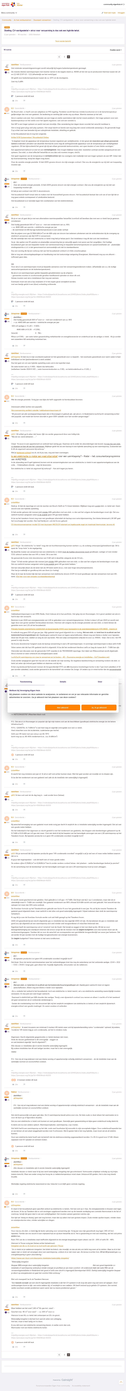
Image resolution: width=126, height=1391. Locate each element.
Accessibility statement (81, 1386)
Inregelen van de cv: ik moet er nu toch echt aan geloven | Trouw (37, 1246)
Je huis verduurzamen (22, 20)
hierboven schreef (24, 453)
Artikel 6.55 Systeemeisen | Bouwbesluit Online (30, 137)
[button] (108, 13)
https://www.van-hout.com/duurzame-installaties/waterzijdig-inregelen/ (40, 1258)
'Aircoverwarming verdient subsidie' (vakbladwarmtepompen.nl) (36, 410)
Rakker (14, 1092)
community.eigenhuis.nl (114, 4)
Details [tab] (63, 682)
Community (6, 20)
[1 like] (22, 96)
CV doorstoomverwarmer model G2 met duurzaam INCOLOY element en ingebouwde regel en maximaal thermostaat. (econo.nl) (63, 524)
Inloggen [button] (121, 13)
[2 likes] (24, 1080)
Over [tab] (100, 682)
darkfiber (15, 65)
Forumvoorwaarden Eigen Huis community (53, 1386)
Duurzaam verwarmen (42, 20)
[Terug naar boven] (121, 1382)
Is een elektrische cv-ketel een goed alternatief (34, 456)
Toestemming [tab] (26, 682)
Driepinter (15, 179)
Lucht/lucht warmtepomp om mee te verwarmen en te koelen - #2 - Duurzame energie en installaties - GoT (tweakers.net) (60, 657)
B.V (12, 108)
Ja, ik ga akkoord (99, 708)
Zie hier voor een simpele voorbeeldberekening (35, 577)
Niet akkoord (62, 708)
